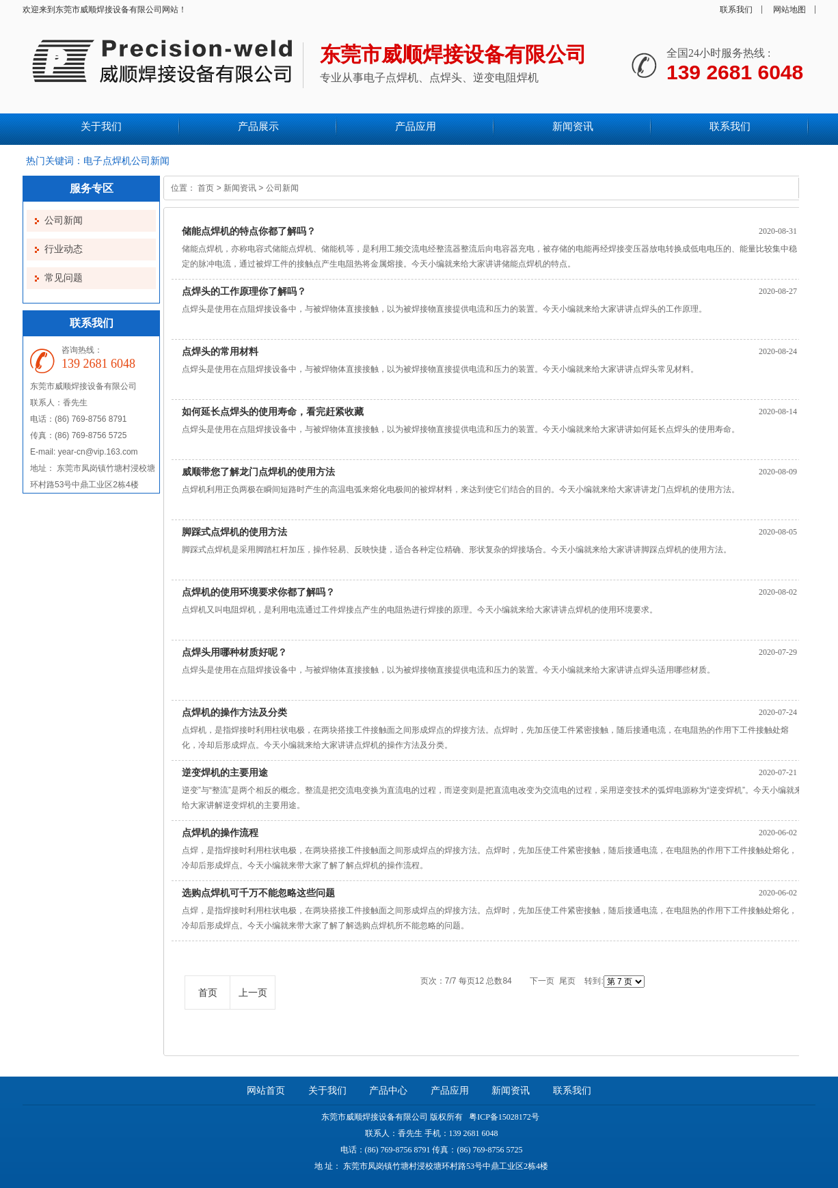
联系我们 (736, 9)
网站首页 (266, 1090)
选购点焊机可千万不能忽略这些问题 (258, 892)
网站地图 (789, 9)
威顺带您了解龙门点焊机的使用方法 (258, 471)
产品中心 (388, 1090)
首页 (206, 188)
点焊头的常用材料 (220, 351)
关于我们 (327, 1090)
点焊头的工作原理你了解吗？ (244, 291)
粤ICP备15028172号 (503, 1117)
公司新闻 (63, 220)
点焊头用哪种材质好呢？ (234, 652)
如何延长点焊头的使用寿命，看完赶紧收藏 (273, 411)
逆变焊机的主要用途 (225, 772)
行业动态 (63, 249)
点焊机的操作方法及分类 (234, 712)
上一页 (253, 992)
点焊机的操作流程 (220, 832)
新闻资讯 (240, 188)
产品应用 (450, 1090)
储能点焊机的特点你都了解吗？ (249, 231)
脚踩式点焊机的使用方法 (234, 531)
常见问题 (63, 278)
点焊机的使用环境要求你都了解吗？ (258, 591)
